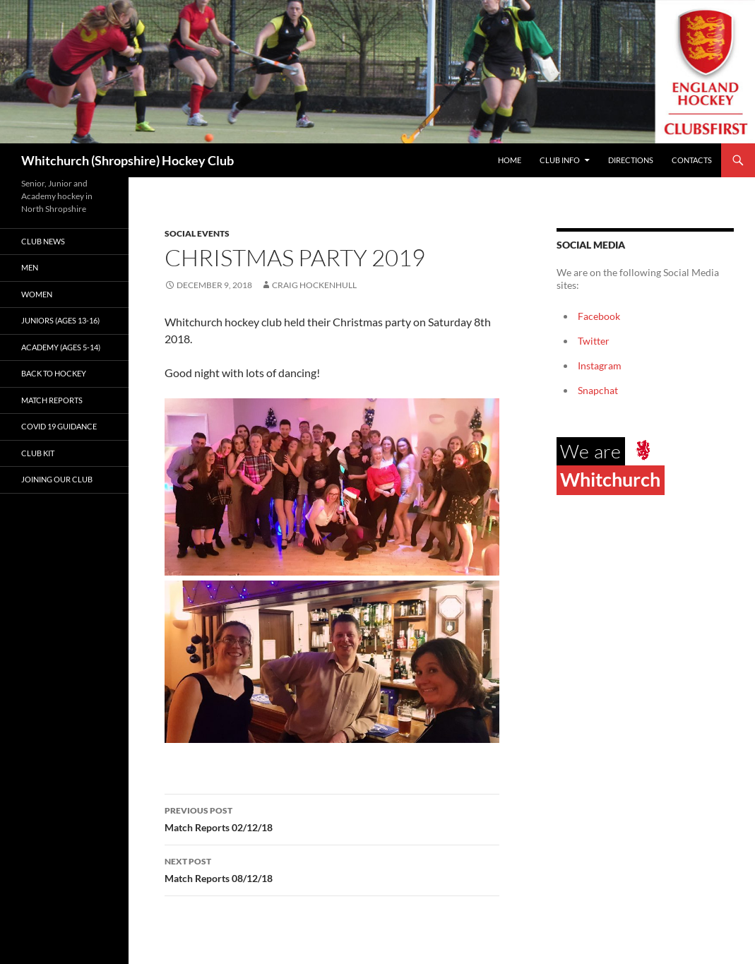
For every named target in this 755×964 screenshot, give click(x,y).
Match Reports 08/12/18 (332, 868)
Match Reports (52, 400)
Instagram (600, 365)
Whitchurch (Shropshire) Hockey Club (127, 160)
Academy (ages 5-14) (60, 347)
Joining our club (57, 479)
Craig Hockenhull (314, 285)
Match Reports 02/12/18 (332, 817)
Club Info (560, 160)
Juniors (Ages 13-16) (60, 320)
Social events (197, 233)
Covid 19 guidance (59, 426)
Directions (630, 160)
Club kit (37, 453)
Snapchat (598, 390)
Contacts (692, 160)
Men (29, 267)
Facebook (599, 316)
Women (36, 294)
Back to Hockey (53, 373)
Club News (43, 241)
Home (509, 160)
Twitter (594, 341)
